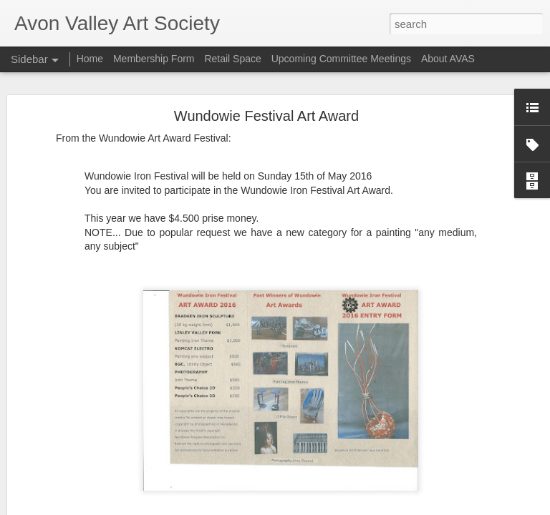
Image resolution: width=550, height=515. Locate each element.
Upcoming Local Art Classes (89, 474)
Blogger (320, 507)
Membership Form (154, 58)
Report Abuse (362, 507)
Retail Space (232, 58)
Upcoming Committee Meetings (341, 58)
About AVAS (448, 58)
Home (90, 58)
